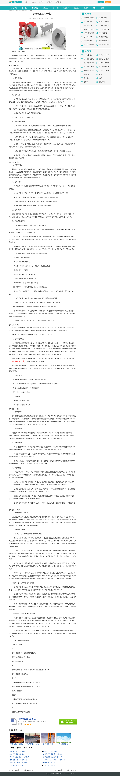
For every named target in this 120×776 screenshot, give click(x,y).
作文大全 (33, 2)
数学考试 (24, 8)
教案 (102, 8)
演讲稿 (86, 82)
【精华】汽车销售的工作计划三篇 (54, 760)
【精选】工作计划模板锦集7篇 (23, 770)
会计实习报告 (103, 18)
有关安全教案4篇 (89, 67)
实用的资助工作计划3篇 (17, 751)
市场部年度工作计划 (16, 765)
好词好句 (49, 2)
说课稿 (86, 8)
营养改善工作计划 (49, 763)
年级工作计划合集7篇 (17, 754)
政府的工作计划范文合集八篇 (52, 754)
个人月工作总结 (89, 45)
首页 (26, 2)
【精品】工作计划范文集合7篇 (66, 770)
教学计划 (56, 8)
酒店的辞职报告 (89, 29)
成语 (100, 78)
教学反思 (66, 8)
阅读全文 (47, 18)
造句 (100, 74)
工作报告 (87, 74)
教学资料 (41, 2)
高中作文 (87, 78)
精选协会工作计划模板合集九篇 (20, 763)
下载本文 (53, 18)
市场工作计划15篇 (49, 765)
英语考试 (35, 8)
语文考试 (14, 8)
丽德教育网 (58, 774)
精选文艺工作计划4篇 (50, 751)
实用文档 (58, 2)
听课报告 (76, 8)
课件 (94, 8)
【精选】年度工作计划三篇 (18, 760)
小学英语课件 (88, 37)
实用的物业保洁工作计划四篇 (19, 757)
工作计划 (30, 11)
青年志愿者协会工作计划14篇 (52, 757)
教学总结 (45, 8)
